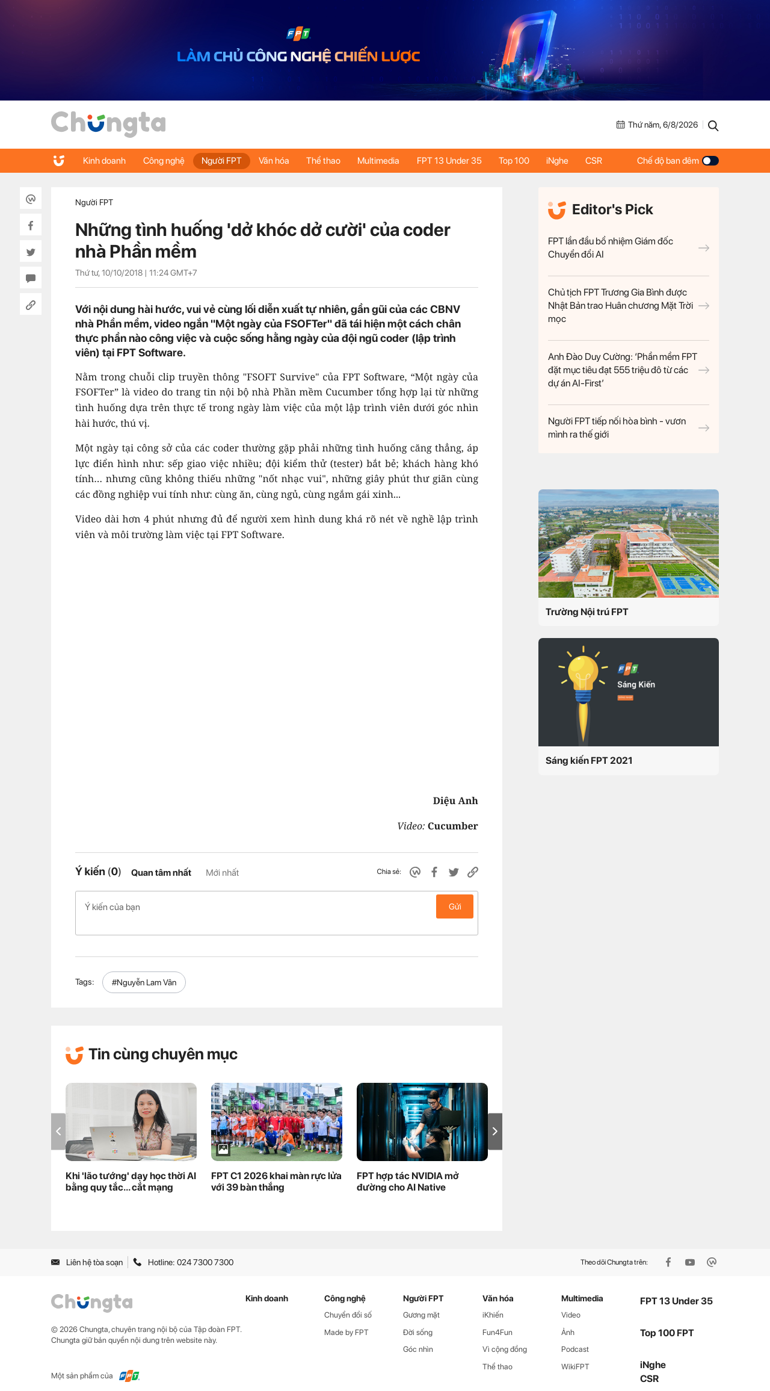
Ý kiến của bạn (277, 906)
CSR (604, 160)
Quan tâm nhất (161, 872)
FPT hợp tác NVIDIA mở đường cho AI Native (408, 1168)
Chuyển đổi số (348, 1301)
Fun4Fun (497, 1319)
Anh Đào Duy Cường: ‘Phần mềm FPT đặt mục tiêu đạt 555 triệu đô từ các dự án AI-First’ (628, 370)
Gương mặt (421, 1301)
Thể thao (328, 160)
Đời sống (418, 1319)
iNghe (566, 160)
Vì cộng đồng (504, 1336)
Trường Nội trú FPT (587, 612)
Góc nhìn (418, 1336)
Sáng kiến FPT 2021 (589, 760)
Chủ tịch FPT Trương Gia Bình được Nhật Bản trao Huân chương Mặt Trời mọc (628, 305)
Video (571, 1301)
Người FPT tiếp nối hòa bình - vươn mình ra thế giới (628, 427)
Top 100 (522, 160)
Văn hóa (277, 160)
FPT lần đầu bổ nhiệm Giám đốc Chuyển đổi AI (628, 247)
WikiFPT (575, 1353)
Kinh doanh (105, 160)
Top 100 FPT (667, 1320)
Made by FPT (346, 1319)
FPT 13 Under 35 (456, 160)
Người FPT (224, 160)
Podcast (575, 1336)
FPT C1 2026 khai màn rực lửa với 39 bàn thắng (276, 1168)
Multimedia (384, 160)
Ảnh (567, 1319)
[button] (495, 1118)
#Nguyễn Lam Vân (144, 969)
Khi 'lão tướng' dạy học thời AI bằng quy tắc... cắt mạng (131, 1168)
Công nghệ (165, 160)
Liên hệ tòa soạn (87, 1249)
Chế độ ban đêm (678, 160)
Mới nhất (222, 872)
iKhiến (493, 1301)
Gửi (455, 906)
